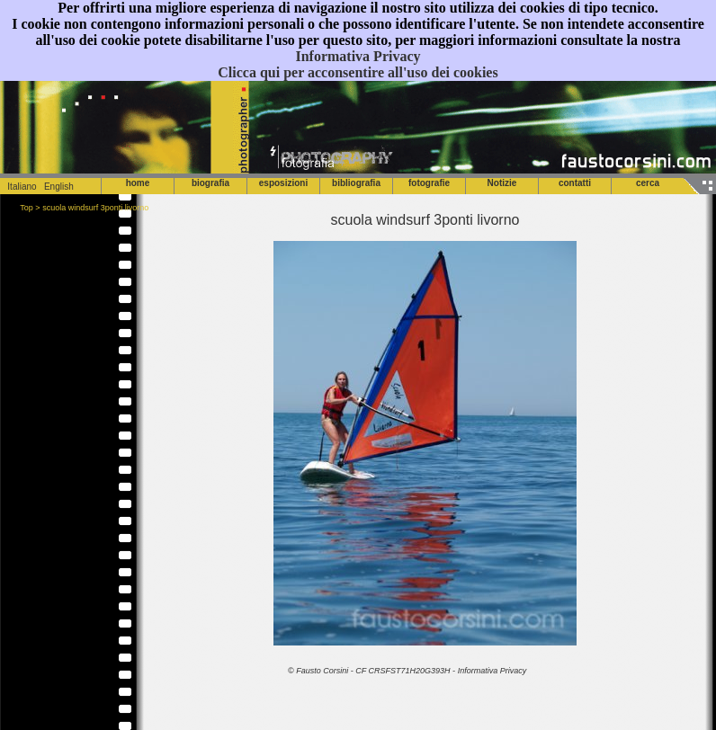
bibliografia (356, 183)
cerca (647, 183)
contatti (575, 183)
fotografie (429, 183)
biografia (210, 183)
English (59, 186)
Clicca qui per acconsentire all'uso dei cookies (357, 72)
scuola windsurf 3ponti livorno (95, 207)
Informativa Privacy (357, 56)
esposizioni (283, 183)
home (138, 183)
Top (26, 207)
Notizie (502, 183)
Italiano (18, 186)
